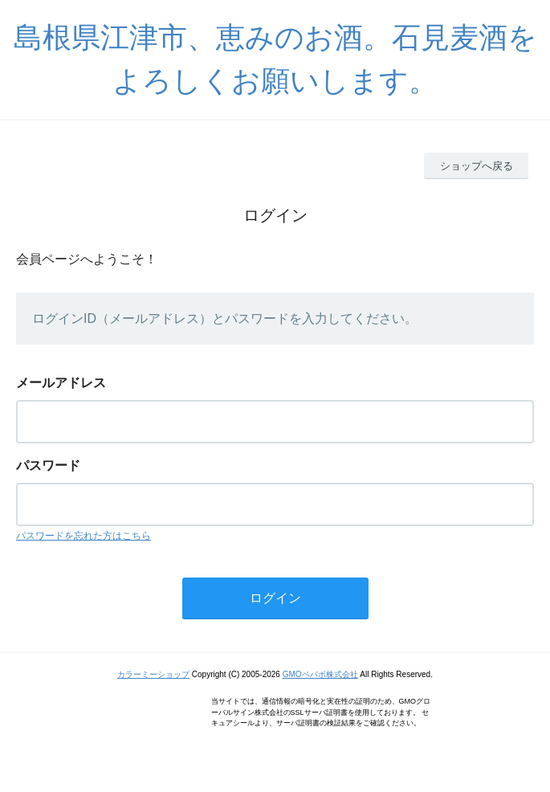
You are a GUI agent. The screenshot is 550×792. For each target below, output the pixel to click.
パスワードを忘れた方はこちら (83, 535)
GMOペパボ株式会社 (320, 674)
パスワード (48, 465)
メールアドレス (61, 383)
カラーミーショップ (153, 674)
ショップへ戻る (476, 166)
